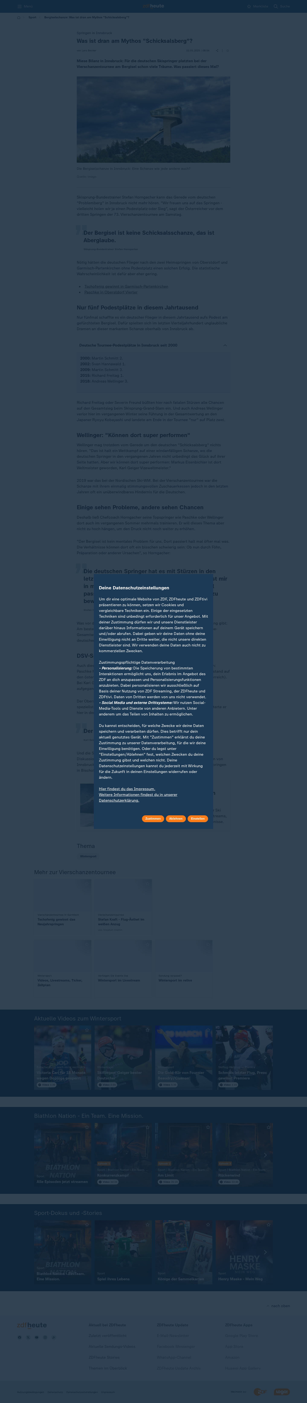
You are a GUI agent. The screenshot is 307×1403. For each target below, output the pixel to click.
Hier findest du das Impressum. (127, 789)
